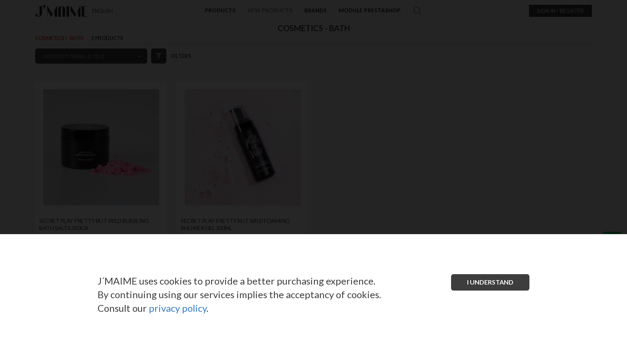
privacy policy (177, 308)
